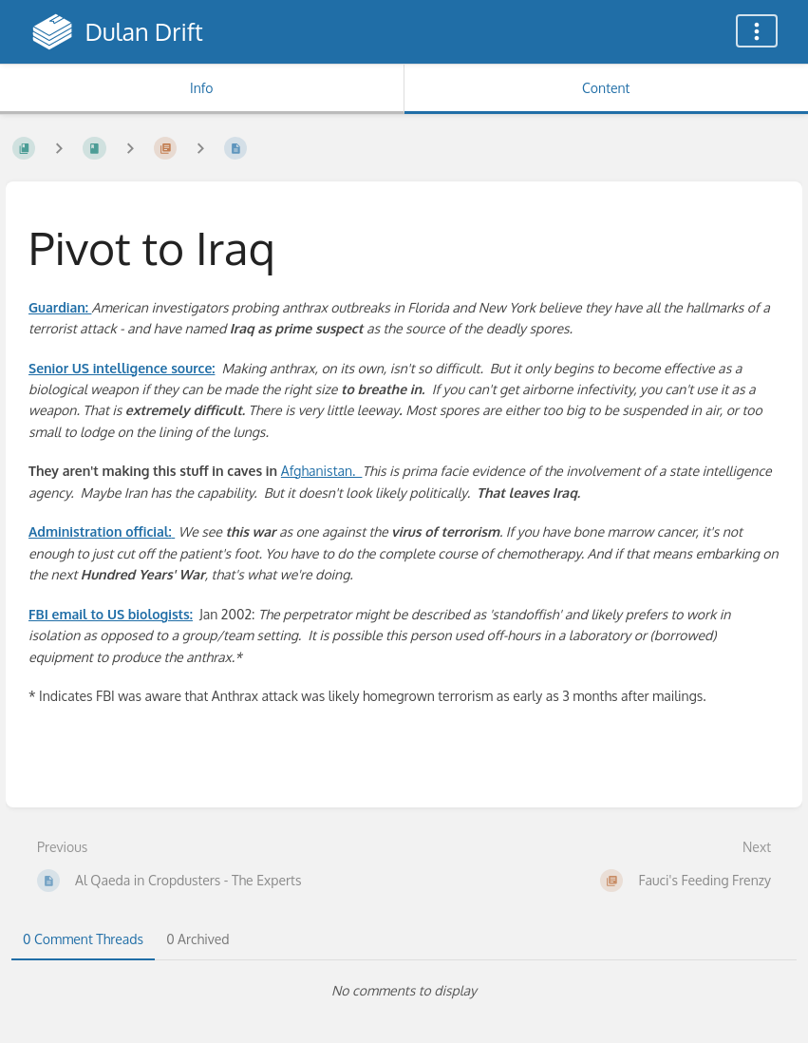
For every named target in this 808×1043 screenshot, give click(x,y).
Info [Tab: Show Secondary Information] (202, 88)
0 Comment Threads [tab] (83, 939)
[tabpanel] (404, 990)
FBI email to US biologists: (110, 614)
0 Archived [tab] (197, 939)
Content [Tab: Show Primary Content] (605, 88)
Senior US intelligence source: (121, 368)
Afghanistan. (322, 471)
